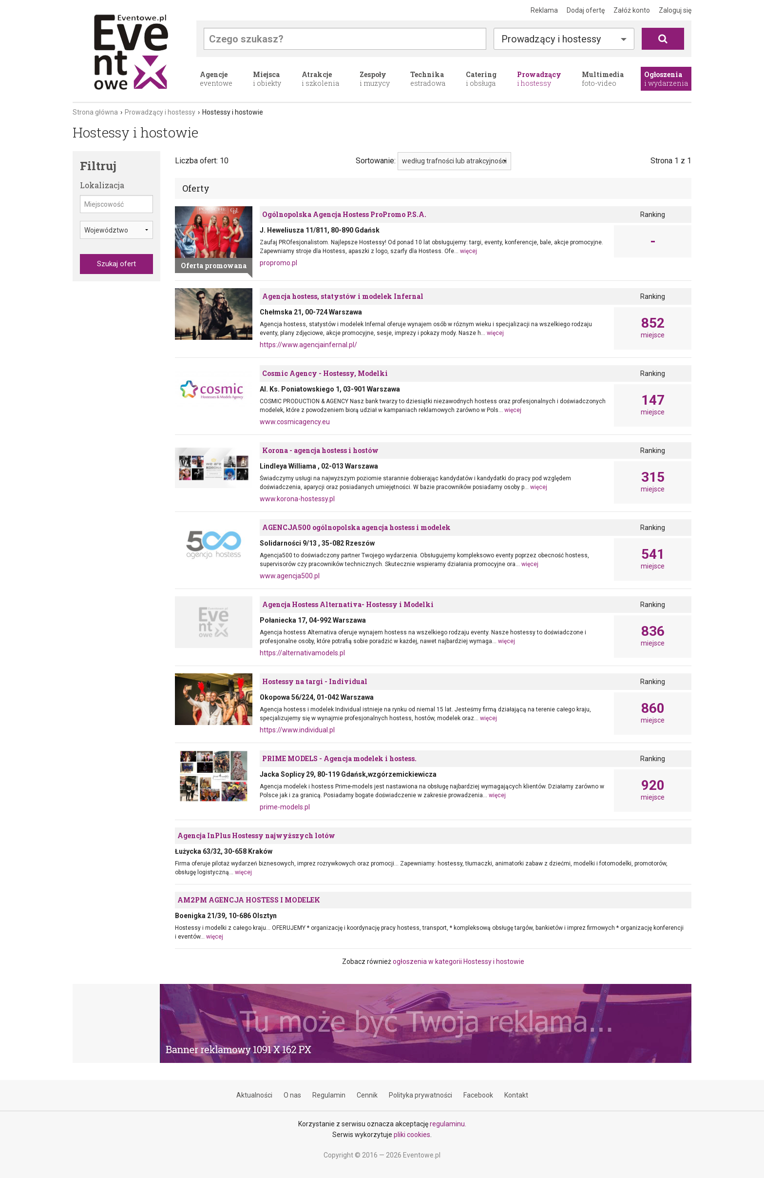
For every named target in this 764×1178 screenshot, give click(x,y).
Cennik (367, 1095)
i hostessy (539, 79)
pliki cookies (412, 1135)
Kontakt (516, 1095)
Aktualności (254, 1095)
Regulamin (328, 1095)
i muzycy (375, 79)
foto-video (603, 79)
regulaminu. (448, 1124)
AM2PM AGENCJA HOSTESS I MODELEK (248, 899)
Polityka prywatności (420, 1095)
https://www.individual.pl (297, 730)
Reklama (544, 10)
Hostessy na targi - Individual (314, 681)
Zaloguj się (675, 10)
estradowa (427, 79)
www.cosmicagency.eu (295, 422)
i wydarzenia (666, 79)
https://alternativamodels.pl (302, 653)
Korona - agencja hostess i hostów (320, 450)
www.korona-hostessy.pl (297, 499)
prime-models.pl (285, 807)
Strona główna (95, 112)
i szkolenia (320, 79)
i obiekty (267, 79)
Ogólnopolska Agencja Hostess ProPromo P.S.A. (344, 214)
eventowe (216, 79)
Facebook (478, 1095)
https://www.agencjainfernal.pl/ (308, 345)
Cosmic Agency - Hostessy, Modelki (325, 373)
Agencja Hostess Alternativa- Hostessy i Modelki (348, 604)
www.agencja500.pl (290, 576)
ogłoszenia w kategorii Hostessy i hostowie (458, 961)
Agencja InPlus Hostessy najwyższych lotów (256, 835)
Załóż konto (631, 10)
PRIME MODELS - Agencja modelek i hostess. (339, 758)
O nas (292, 1095)
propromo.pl (278, 263)
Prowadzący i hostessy (551, 39)
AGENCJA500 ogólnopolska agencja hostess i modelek (356, 527)
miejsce (652, 327)
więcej (468, 251)
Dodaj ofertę (586, 10)
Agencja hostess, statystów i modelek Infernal (342, 296)
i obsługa (481, 79)
